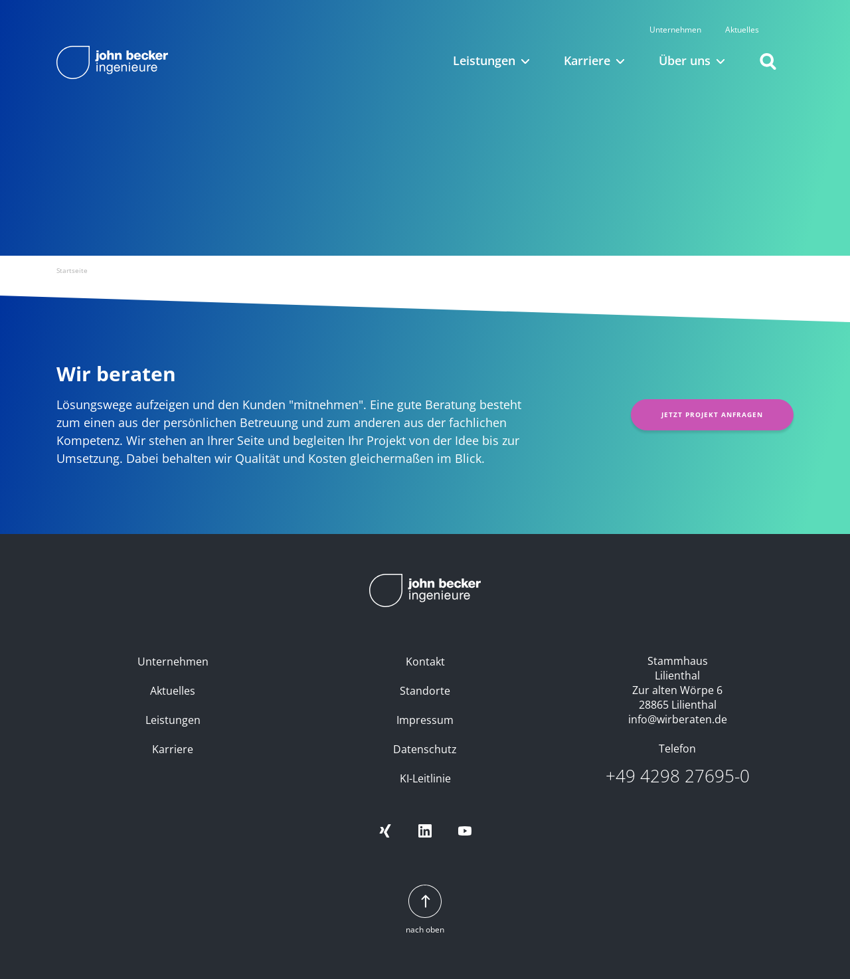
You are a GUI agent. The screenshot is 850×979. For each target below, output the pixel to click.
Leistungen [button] (484, 46)
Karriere (172, 749)
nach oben (425, 910)
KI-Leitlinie (425, 778)
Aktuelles (760, 15)
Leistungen (173, 720)
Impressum (425, 720)
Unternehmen (693, 15)
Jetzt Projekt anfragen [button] (712, 414)
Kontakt (425, 661)
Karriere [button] (587, 46)
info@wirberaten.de (677, 719)
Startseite (72, 270)
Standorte (425, 690)
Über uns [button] (685, 46)
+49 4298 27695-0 (678, 776)
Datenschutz (425, 749)
